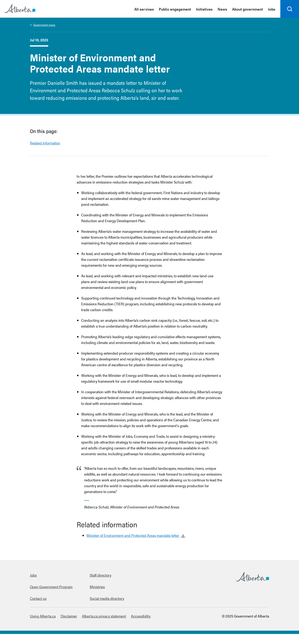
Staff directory (100, 576)
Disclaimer (69, 617)
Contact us (38, 599)
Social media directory (107, 599)
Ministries (97, 587)
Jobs (33, 576)
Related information (45, 144)
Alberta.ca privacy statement (104, 617)
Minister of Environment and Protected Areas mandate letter (133, 536)
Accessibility (141, 617)
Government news (44, 26)
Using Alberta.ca (43, 617)
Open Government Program (51, 587)
